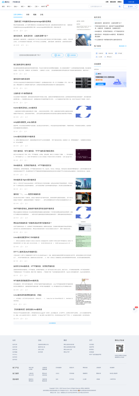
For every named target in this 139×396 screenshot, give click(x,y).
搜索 (119, 6)
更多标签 (122, 46)
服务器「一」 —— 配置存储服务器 (27, 194)
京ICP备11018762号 (83, 392)
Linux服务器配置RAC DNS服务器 (26, 237)
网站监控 (31, 381)
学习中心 (15, 354)
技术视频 (15, 352)
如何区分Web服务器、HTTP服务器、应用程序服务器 (34, 266)
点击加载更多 (52, 323)
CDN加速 (71, 373)
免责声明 (91, 347)
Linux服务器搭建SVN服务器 (24, 137)
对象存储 (109, 53)
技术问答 (15, 347)
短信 (57, 379)
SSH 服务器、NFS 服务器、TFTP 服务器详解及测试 (34, 151)
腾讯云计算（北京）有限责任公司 (59, 392)
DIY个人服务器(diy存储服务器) (25, 252)
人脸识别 (31, 373)
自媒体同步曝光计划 (43, 344)
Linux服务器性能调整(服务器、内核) (27, 295)
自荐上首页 (41, 349)
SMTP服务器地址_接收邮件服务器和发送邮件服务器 (34, 209)
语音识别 (44, 375)
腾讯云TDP (67, 352)
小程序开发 (113, 379)
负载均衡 (44, 379)
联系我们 (91, 349)
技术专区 (15, 359)
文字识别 (71, 379)
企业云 (57, 373)
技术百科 (15, 357)
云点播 (99, 57)
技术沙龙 (15, 349)
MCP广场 (44, 6)
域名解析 (112, 367)
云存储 (30, 369)
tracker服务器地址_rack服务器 (25, 108)
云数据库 (98, 367)
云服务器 (99, 53)
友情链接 (91, 352)
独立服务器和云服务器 (22, 65)
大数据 (98, 379)
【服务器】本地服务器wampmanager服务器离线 (32, 21)
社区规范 (91, 344)
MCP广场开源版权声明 (95, 354)
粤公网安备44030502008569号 (88, 390)
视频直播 (44, 369)
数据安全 (31, 379)
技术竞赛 (40, 352)
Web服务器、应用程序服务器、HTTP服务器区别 (32, 165)
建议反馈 (113, 2)
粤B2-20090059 (74, 390)
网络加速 (85, 367)
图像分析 (98, 373)
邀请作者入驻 (41, 347)
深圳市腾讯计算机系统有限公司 (51, 390)
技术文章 (15, 344)
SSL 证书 (31, 375)
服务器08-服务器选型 (22, 79)
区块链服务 (59, 367)
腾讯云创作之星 (68, 349)
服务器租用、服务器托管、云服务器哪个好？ (31, 36)
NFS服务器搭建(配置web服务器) (26, 281)
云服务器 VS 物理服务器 (23, 93)
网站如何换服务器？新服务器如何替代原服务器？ (33, 223)
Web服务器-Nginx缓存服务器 (25, 180)
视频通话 (85, 373)
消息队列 (71, 367)
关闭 (125, 73)
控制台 (120, 2)
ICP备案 (118, 53)
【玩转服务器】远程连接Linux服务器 (28, 309)
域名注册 (31, 367)
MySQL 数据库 (113, 373)
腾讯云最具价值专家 (69, 344)
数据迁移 (44, 381)
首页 (3, 6)
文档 (107, 2)
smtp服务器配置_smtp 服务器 (25, 122)
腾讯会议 (108, 57)
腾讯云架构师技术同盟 (69, 347)
